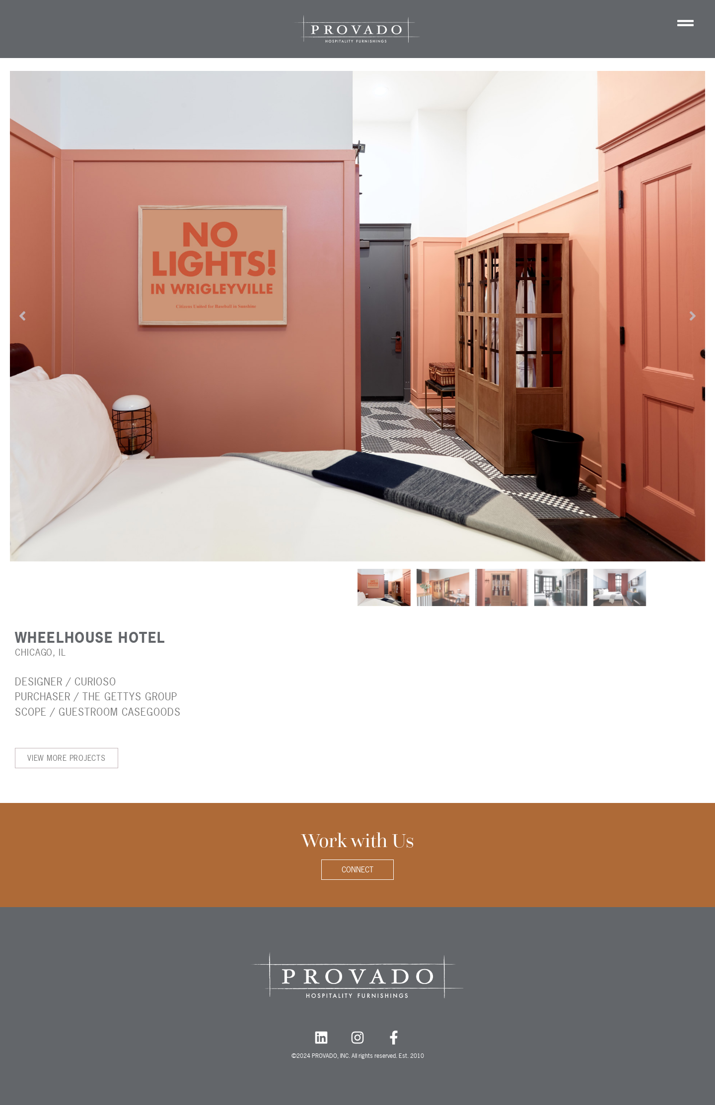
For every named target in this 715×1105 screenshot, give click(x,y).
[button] (22, 315)
